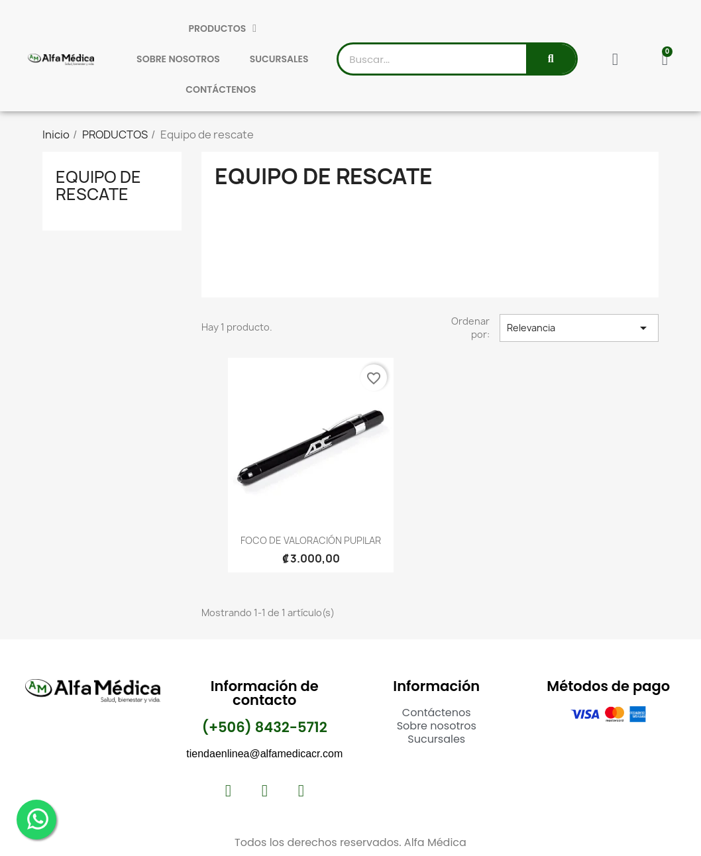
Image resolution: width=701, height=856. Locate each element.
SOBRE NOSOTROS (178, 59)
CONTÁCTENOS (221, 89)
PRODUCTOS (222, 28)
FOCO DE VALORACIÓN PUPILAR (311, 540)
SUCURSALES (279, 59)
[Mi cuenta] (615, 59)
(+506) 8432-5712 (264, 727)
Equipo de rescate (98, 185)
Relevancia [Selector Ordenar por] (579, 328)
